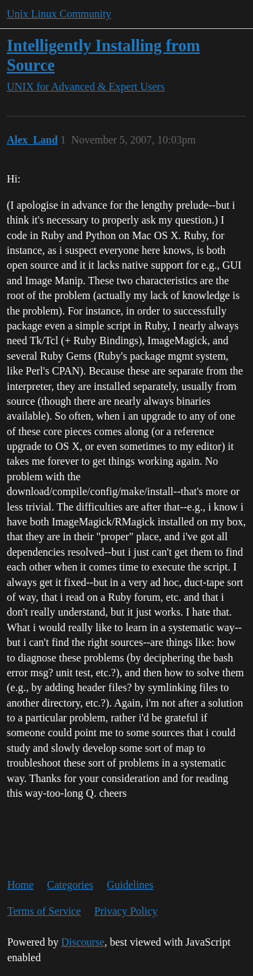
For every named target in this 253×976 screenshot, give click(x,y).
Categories (70, 884)
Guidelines (130, 884)
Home (20, 884)
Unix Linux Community (59, 14)
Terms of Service (44, 911)
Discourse (83, 942)
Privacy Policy (126, 911)
